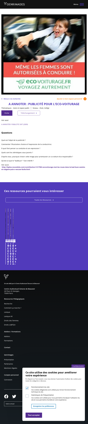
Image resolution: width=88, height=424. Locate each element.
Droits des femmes (11, 320)
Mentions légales (10, 368)
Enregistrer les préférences (43, 406)
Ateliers (7, 336)
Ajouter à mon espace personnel (72, 98)
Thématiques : (6, 108)
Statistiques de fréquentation (42, 395)
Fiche (8, 113)
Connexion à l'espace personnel (39, 261)
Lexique (7, 312)
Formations (8, 341)
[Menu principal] (78, 4)
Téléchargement (28, 113)
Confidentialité (78, 366)
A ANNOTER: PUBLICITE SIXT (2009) (14, 124)
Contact (7, 347)
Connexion (8, 380)
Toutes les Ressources (42, 200)
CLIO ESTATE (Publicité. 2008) (61, 245)
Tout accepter (34, 415)
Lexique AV (8, 316)
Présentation (9, 360)
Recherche (8, 304)
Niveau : (36, 108)
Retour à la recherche (11, 99)
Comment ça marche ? (12, 308)
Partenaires (8, 364)
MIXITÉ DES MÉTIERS (17, 245)
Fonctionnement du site (40, 387)
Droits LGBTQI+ (10, 325)
